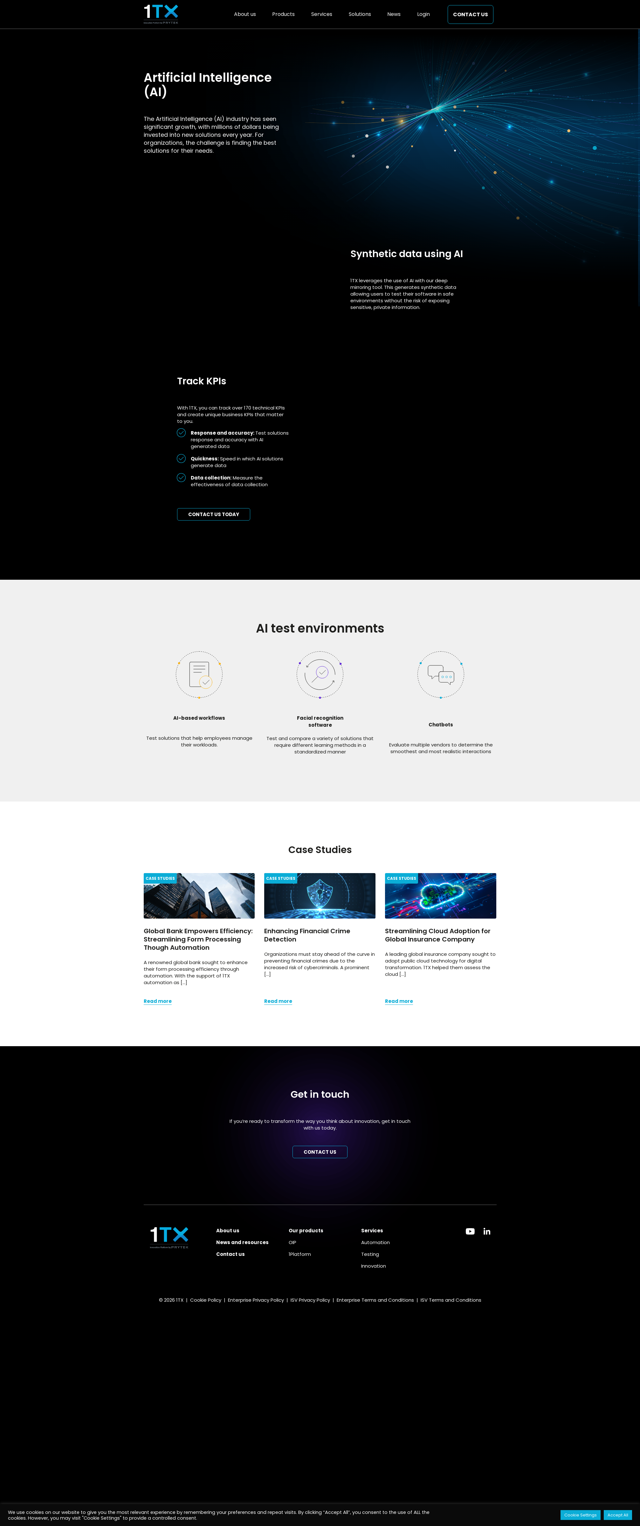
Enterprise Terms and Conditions (374, 1300)
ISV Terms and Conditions (451, 1300)
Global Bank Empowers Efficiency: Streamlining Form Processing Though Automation (198, 939)
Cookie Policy (205, 1300)
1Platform (300, 1254)
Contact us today (213, 514)
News (394, 14)
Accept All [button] (618, 1515)
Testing (370, 1254)
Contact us (470, 14)
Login (423, 14)
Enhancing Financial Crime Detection (307, 935)
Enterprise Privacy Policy (256, 1300)
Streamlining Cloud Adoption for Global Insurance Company (438, 935)
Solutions (360, 14)
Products (283, 14)
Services (321, 14)
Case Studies (160, 878)
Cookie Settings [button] (580, 1515)
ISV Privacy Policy (310, 1300)
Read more (158, 1001)
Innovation (373, 1266)
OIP (292, 1242)
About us (245, 14)
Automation (375, 1242)
